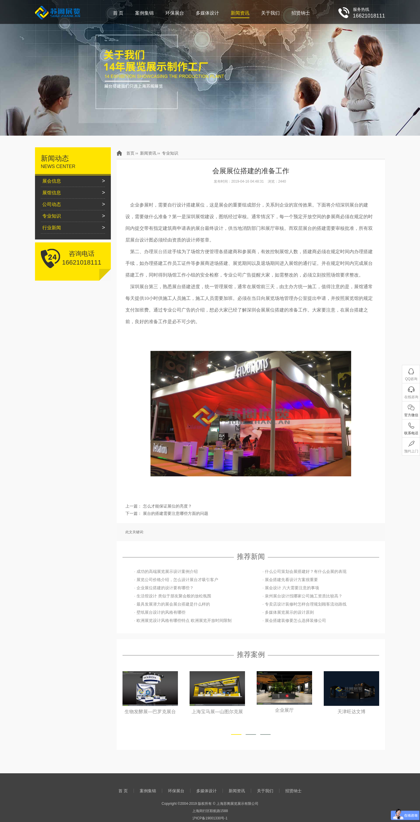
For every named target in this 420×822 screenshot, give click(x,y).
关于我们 (270, 13)
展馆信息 (51, 192)
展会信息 (51, 181)
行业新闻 (51, 227)
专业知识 (170, 153)
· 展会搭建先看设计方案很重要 (290, 579)
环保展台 (174, 13)
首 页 (118, 13)
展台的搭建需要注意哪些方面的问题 (175, 513)
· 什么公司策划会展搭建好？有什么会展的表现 (304, 571)
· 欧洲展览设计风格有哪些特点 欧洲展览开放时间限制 (183, 620)
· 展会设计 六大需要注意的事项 (290, 587)
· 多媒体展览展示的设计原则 (288, 612)
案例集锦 (144, 13)
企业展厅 (284, 710)
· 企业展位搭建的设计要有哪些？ (164, 587)
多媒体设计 (207, 13)
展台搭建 (162, 251)
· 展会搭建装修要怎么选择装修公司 (294, 620)
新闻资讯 (240, 13)
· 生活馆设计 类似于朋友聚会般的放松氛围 (172, 596)
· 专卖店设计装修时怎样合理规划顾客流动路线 (304, 604)
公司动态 (51, 204)
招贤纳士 (300, 13)
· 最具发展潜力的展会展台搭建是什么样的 (172, 604)
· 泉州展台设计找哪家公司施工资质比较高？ (302, 596)
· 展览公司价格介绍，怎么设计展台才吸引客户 (176, 579)
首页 (130, 153)
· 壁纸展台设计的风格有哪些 (160, 612)
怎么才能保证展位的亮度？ (167, 506)
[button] (236, 734)
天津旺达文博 (351, 711)
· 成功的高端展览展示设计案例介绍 (166, 571)
